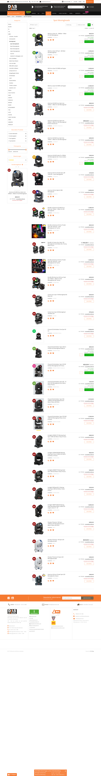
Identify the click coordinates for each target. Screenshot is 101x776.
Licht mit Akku (12, 63)
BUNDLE (10, 102)
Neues (9, 24)
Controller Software (13, 68)
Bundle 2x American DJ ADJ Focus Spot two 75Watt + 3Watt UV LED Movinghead (56, 209)
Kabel (9, 95)
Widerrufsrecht (34, 622)
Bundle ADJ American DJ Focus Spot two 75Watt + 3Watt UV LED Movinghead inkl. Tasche (57, 278)
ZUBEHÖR (10, 122)
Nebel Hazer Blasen (13, 61)
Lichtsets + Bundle (13, 36)
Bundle (10, 26)
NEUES (9, 105)
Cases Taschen (11, 92)
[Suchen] (75, 7)
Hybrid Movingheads (15, 51)
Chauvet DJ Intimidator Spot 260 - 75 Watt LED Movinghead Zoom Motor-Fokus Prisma (57, 383)
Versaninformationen (57, 626)
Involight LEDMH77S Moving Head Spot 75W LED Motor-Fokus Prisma (57, 470)
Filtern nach (34, 24)
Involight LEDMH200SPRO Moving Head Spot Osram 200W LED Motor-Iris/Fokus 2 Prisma (57, 454)
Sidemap (32, 631)
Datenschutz (34, 620)
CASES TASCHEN (12, 117)
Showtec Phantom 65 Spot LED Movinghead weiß (56, 557)
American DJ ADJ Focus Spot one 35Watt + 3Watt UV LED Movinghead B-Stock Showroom (57, 122)
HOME (80, 1)
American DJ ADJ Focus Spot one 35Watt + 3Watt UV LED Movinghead (57, 103)
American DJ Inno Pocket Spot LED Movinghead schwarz (56, 575)
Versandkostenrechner (58, 627)
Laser (10, 78)
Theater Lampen (13, 85)
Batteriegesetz (35, 625)
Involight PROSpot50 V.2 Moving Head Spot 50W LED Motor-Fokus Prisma (56, 489)
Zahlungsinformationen (37, 629)
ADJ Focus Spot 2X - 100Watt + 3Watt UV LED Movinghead (57, 34)
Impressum (33, 616)
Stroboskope (12, 75)
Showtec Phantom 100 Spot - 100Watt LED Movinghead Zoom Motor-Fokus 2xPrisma (56, 523)
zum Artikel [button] (89, 109)
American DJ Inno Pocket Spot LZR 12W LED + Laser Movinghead (56, 173)
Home (8, 16)
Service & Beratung (40, 774)
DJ (8, 29)
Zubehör (10, 97)
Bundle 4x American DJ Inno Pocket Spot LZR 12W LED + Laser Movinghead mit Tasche (57, 261)
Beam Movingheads (14, 48)
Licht (9, 34)
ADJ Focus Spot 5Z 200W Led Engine (57, 68)
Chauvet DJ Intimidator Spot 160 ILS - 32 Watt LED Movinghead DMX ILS (57, 347)
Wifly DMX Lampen (13, 65)
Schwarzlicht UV (13, 70)
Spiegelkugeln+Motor (14, 73)
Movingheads (12, 41)
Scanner (12, 53)
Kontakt (75, 1)
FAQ (84, 1)
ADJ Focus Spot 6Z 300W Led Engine (57, 86)
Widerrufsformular (35, 623)
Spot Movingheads (14, 43)
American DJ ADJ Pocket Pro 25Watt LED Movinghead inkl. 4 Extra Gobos (57, 156)
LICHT (9, 112)
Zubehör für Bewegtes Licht (16, 56)
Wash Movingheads (14, 46)
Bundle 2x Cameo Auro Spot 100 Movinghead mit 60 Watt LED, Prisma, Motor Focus (57, 244)
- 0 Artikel (90, 7)
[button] (67, 2)
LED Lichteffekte (12, 58)
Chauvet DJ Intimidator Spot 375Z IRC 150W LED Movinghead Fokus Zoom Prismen (57, 418)
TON (9, 110)
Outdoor (11, 83)
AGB (32, 618)
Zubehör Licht (12, 88)
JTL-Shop (92, 651)
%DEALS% (10, 100)
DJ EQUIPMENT (11, 107)
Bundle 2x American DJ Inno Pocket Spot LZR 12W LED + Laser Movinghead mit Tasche (57, 226)
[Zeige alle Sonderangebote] (22, 165)
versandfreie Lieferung (89, 35)
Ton (9, 31)
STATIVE (10, 114)
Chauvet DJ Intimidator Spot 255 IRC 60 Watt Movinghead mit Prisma (57, 364)
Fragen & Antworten (40, 772)
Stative (9, 90)
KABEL (9, 119)
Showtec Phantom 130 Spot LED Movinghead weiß (56, 540)
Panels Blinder (12, 80)
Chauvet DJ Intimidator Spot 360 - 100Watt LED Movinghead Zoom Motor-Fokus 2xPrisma (56, 400)
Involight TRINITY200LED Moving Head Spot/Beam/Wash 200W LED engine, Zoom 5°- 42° (56, 506)
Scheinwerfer (12, 39)
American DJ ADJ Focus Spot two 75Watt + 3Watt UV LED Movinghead (57, 138)
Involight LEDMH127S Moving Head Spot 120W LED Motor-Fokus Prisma (57, 435)
